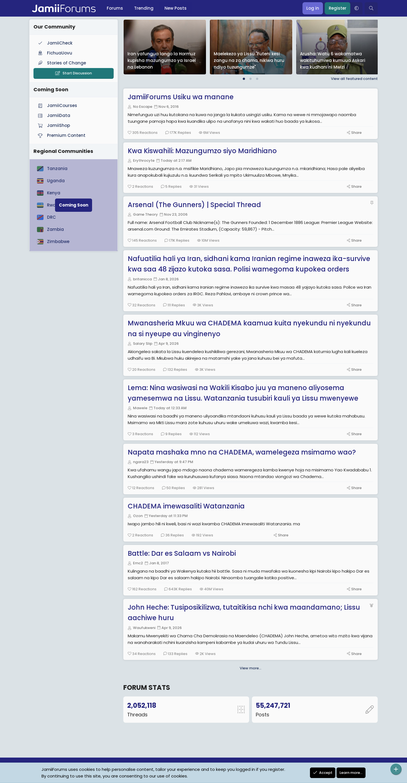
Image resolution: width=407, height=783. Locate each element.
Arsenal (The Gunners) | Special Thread (195, 204)
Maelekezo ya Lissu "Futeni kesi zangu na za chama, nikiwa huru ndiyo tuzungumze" (249, 60)
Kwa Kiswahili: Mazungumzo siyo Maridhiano (203, 150)
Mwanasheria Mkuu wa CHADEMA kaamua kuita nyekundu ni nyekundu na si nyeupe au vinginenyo (250, 328)
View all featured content (354, 78)
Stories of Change (61, 63)
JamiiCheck (54, 43)
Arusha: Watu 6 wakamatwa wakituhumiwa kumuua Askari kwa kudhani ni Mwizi (332, 60)
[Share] (353, 132)
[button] (356, 8)
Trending (143, 8)
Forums (115, 8)
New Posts (176, 8)
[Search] (371, 8)
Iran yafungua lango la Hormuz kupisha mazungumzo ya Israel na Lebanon (161, 60)
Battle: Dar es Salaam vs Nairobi (183, 553)
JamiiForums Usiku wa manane (182, 96)
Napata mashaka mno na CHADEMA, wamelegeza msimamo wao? (243, 452)
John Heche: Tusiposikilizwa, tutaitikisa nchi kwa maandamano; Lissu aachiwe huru (245, 612)
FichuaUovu (54, 53)
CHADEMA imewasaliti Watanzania (187, 506)
